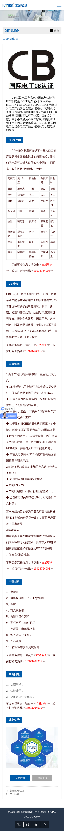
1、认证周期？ (15, 684)
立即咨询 (20, 777)
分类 (56, 30)
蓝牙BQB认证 (17, 790)
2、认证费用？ (15, 690)
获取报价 (42, 777)
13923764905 (41, 270)
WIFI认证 (14, 793)
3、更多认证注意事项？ (20, 696)
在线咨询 (47, 264)
